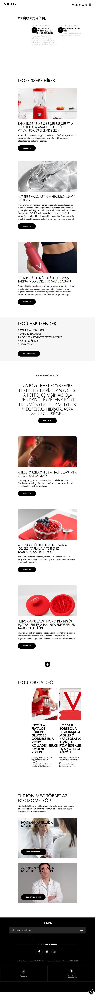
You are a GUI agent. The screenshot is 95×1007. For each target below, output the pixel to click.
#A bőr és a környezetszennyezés (40, 349)
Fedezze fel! (47, 438)
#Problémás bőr (28, 352)
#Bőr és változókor (31, 342)
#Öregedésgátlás (29, 345)
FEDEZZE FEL (31, 150)
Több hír (47, 698)
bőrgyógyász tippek (39, 865)
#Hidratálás (25, 356)
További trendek (34, 367)
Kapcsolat (24, 988)
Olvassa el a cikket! (39, 910)
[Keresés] (73, 4)
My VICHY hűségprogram (71, 988)
